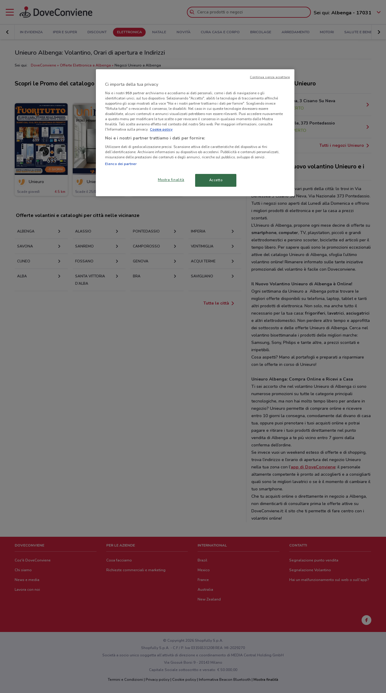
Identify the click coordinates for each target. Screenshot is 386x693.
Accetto (216, 180)
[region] (195, 132)
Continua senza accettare (270, 77)
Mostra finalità (171, 179)
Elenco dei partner (121, 163)
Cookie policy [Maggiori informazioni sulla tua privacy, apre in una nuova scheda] (161, 129)
